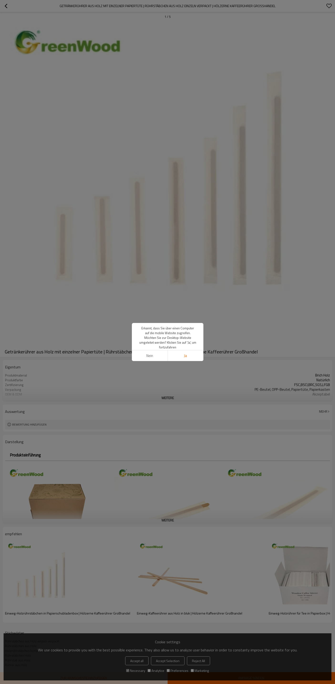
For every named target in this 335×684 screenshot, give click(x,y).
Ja (185, 355)
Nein (149, 355)
